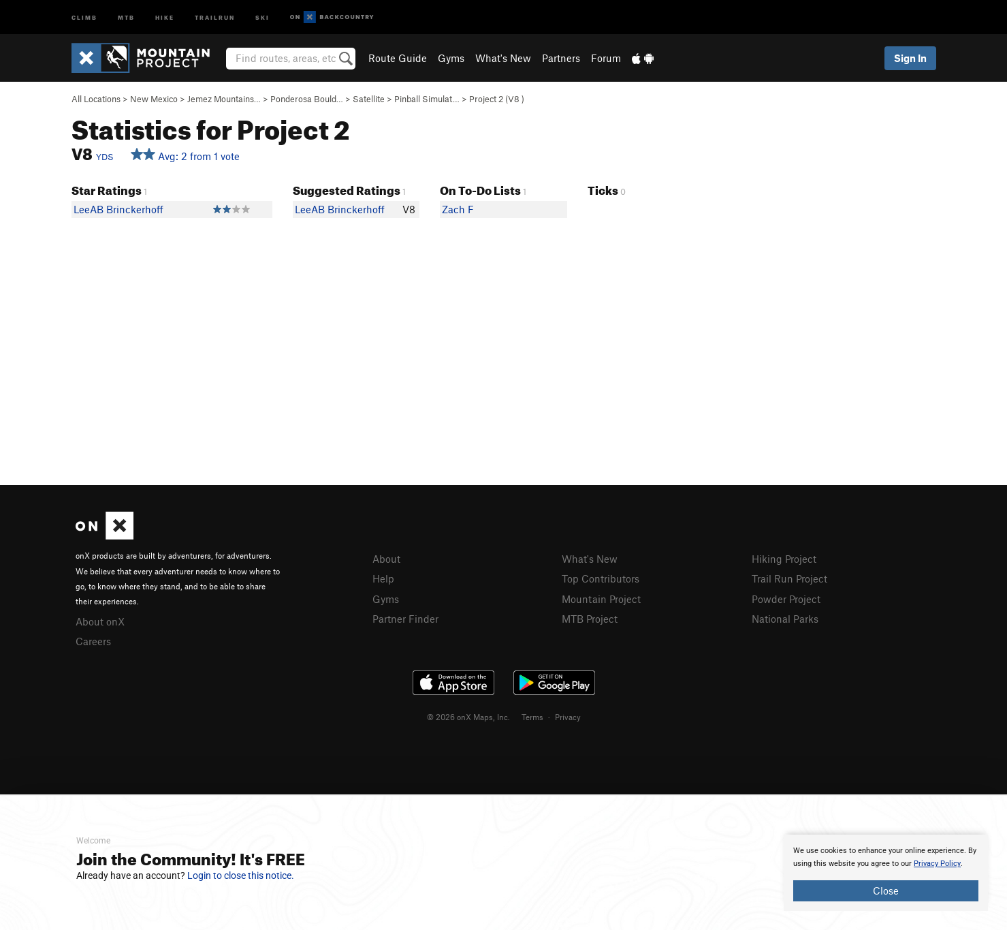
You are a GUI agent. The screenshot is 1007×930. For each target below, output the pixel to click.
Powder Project (786, 599)
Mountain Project (601, 599)
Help (383, 578)
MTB (126, 16)
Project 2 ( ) (496, 98)
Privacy (568, 717)
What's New (503, 58)
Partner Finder (405, 619)
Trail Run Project (789, 578)
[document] (885, 872)
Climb (84, 16)
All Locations (96, 98)
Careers (93, 641)
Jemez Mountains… (224, 98)
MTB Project (590, 619)
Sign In (910, 58)
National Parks (785, 619)
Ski (262, 16)
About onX (100, 621)
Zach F (458, 209)
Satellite (369, 98)
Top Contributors (600, 578)
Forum (606, 58)
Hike (164, 16)
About (386, 559)
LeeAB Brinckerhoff (118, 209)
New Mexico (154, 98)
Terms (532, 717)
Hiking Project (784, 559)
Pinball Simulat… (427, 98)
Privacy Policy (937, 863)
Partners (561, 58)
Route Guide (397, 58)
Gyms (451, 58)
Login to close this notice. (240, 875)
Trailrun (215, 16)
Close (886, 890)
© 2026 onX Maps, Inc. (468, 717)
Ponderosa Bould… (306, 98)
